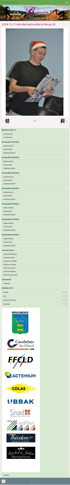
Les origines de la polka (9, 257)
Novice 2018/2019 (7, 242)
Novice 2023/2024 (7, 180)
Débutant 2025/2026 (8, 145)
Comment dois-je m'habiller (10, 260)
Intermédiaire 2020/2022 (9, 214)
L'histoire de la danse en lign (10, 254)
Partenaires (6, 475)
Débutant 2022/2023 (8, 192)
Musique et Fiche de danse (9, 300)
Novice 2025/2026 (7, 149)
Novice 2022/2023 (7, 195)
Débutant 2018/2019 (8, 238)
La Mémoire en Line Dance (9, 264)
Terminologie (6, 283)
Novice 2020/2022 (7, 211)
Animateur (5, 292)
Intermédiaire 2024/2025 (9, 168)
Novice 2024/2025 (7, 164)
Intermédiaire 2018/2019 (9, 245)
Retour (35, 120)
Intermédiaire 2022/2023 (9, 199)
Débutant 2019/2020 (8, 223)
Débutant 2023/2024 (8, 176)
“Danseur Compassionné (9, 267)
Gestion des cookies (35, 483)
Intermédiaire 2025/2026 (9, 152)
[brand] (9, 2)
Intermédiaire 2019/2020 (9, 230)
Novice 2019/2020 (7, 226)
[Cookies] (4, 481)
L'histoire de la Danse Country (10, 274)
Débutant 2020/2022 (8, 207)
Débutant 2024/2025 (8, 161)
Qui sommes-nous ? (8, 133)
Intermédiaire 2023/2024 (9, 183)
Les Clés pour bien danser (9, 271)
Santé (4, 296)
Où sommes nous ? (8, 137)
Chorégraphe (6, 304)
